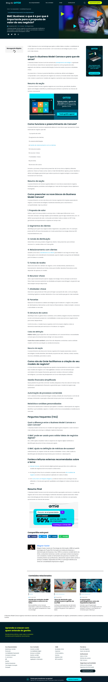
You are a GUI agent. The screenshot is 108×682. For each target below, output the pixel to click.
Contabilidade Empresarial (25, 9)
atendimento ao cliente (47, 252)
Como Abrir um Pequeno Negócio (42, 479)
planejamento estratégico (63, 62)
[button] (8, 34)
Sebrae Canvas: (34, 466)
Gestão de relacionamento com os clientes (43, 145)
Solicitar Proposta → (74, 679)
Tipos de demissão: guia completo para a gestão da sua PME (64, 601)
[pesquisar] (84, 3)
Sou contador (49, 2)
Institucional (71, 2)
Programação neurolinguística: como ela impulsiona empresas (89, 601)
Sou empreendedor (34, 2)
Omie (60, 2)
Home (8, 9)
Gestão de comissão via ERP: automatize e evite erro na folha (38, 601)
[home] (13, 2)
